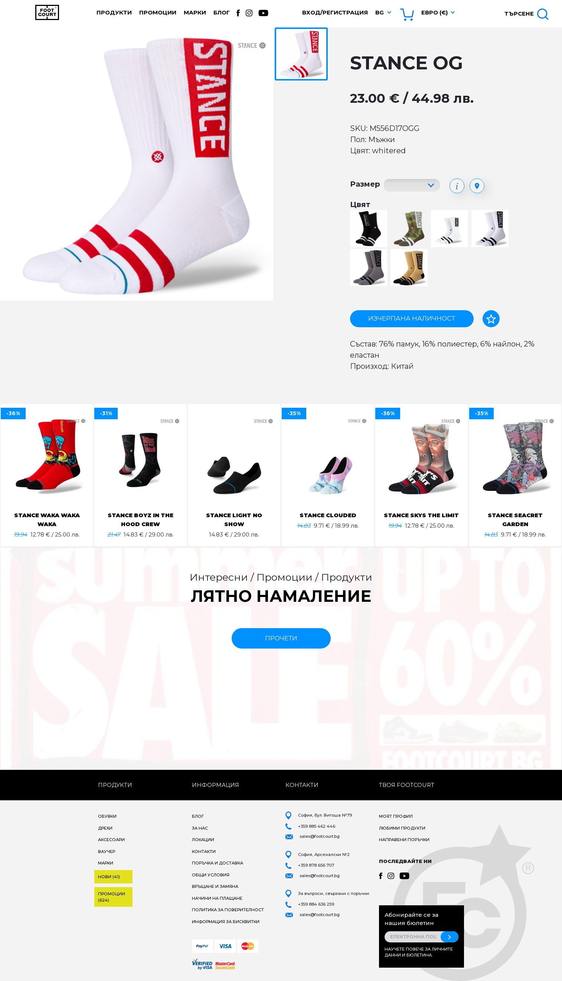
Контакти (204, 851)
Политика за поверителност (228, 909)
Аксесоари (111, 839)
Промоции (157, 12)
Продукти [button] (114, 12)
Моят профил (396, 816)
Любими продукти (402, 828)
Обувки (107, 816)
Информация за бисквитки (225, 921)
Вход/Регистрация (335, 12)
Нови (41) (109, 876)
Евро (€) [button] (434, 12)
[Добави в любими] (491, 318)
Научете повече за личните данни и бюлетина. (419, 952)
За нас (200, 828)
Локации (203, 839)
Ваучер (106, 851)
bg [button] (379, 12)
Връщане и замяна (215, 886)
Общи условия (210, 874)
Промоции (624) (111, 897)
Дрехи (105, 828)
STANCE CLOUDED (327, 515)
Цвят (360, 204)
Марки (195, 12)
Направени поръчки (404, 839)
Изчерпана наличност (411, 318)
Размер (365, 184)
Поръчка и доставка (217, 863)
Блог (221, 12)
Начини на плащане (217, 898)
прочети (281, 638)
